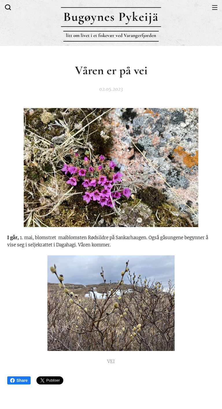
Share (19, 380)
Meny (214, 7)
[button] (7, 7)
